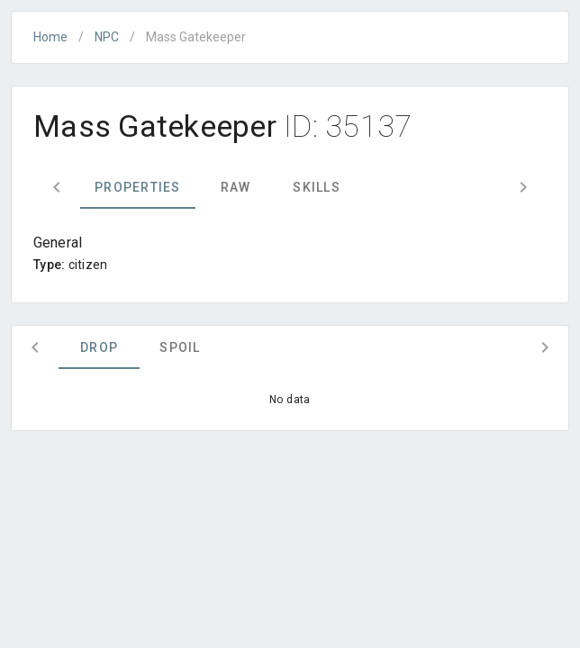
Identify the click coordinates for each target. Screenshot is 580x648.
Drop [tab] (99, 347)
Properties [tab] (138, 187)
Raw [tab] (236, 187)
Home (50, 37)
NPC (107, 37)
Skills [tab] (316, 187)
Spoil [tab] (179, 347)
